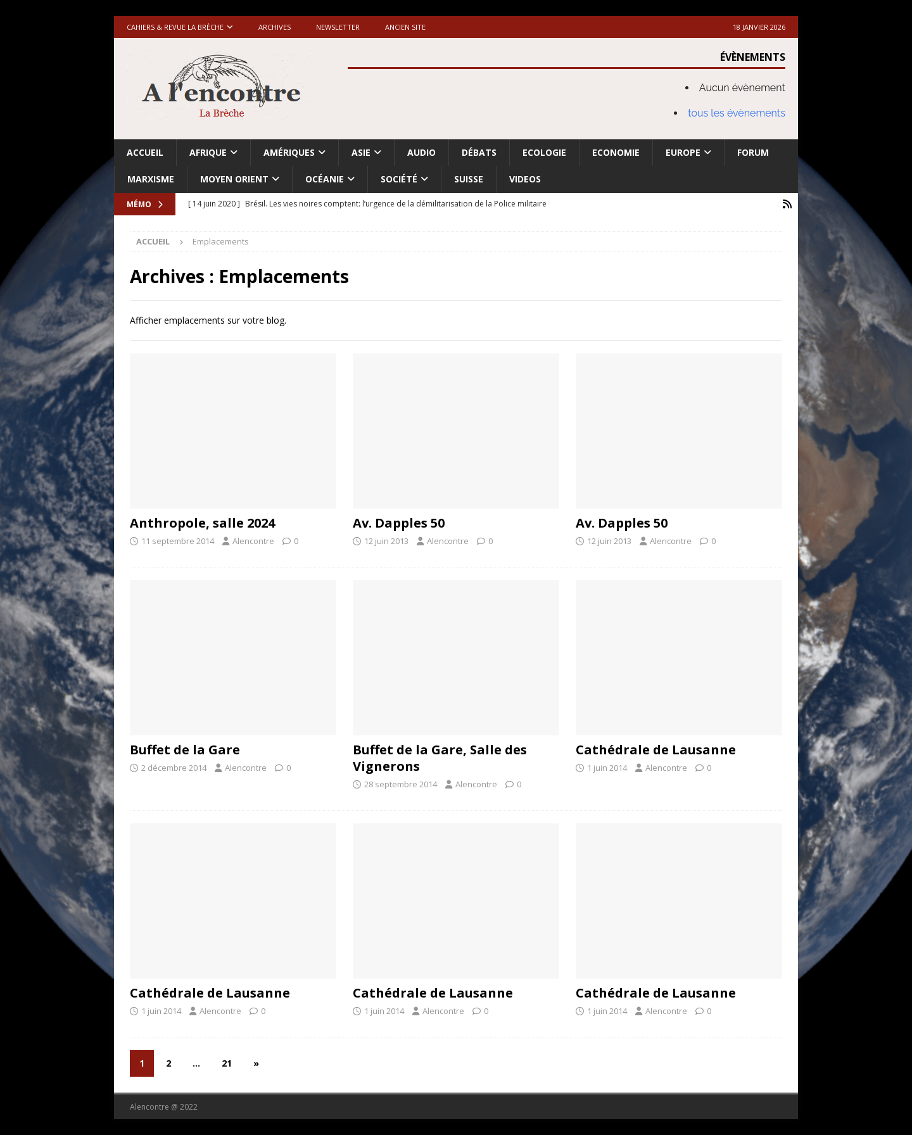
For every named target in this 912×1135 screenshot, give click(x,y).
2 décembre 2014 (173, 767)
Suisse (468, 179)
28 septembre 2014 (400, 784)
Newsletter (338, 27)
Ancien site (405, 27)
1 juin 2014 (607, 767)
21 (227, 1063)
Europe (683, 152)
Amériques (289, 152)
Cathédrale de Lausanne (656, 749)
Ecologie (544, 152)
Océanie (324, 179)
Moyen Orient (234, 179)
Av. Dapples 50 (399, 522)
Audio (421, 152)
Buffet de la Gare (185, 749)
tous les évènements (736, 113)
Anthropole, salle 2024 (202, 522)
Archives (274, 27)
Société (399, 179)
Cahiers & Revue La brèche (175, 27)
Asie (361, 152)
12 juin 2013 (386, 541)
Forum (753, 152)
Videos (525, 179)
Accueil (145, 152)
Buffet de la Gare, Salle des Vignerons (440, 758)
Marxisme (150, 179)
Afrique (208, 152)
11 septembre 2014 (177, 541)
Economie (616, 152)
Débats (479, 152)
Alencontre (253, 541)
